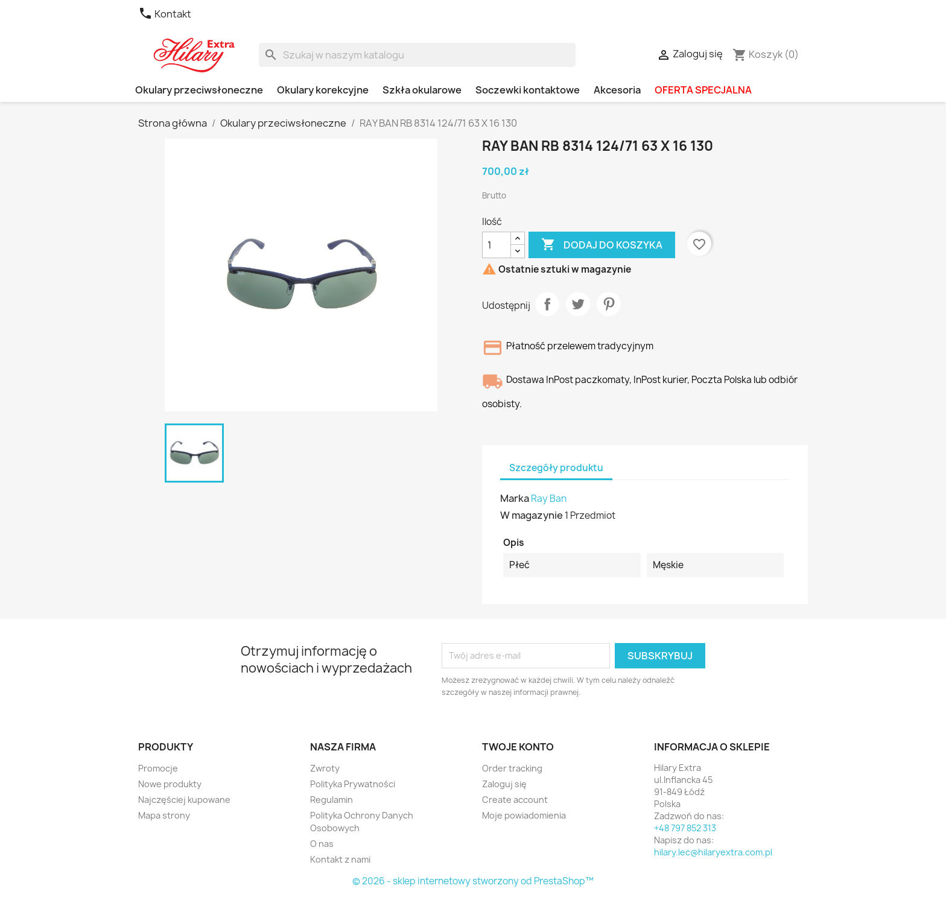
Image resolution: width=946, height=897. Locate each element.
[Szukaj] (417, 55)
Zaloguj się (504, 784)
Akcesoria (617, 90)
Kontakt (164, 14)
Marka (514, 498)
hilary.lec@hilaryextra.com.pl (713, 852)
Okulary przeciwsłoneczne (199, 90)
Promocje (158, 768)
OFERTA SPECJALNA (703, 90)
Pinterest (609, 304)
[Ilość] (496, 245)
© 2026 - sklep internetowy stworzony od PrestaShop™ (473, 881)
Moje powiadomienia (524, 815)
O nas (322, 843)
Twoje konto (518, 746)
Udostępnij (547, 304)
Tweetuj (578, 304)
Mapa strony (164, 815)
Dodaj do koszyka (601, 245)
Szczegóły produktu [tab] (556, 467)
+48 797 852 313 (685, 828)
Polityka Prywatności (352, 784)
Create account (515, 799)
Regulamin (331, 799)
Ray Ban (549, 498)
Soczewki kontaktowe (527, 90)
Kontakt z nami (340, 859)
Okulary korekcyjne (323, 90)
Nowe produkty (170, 784)
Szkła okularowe (422, 90)
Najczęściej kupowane (184, 799)
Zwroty (325, 768)
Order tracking (512, 768)
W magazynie (531, 515)
